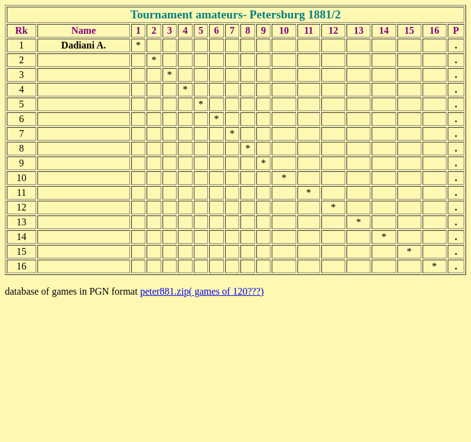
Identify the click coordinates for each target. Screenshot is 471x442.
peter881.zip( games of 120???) (202, 291)
